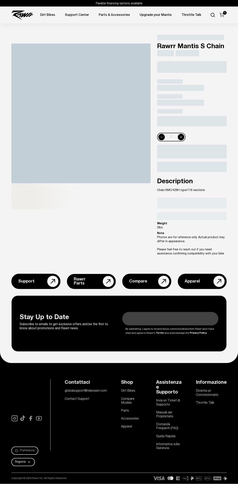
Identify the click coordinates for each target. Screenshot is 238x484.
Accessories (130, 419)
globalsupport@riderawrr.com (86, 391)
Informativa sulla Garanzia (168, 446)
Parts (125, 411)
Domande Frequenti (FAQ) (167, 426)
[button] (23, 462)
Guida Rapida (165, 436)
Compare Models (127, 401)
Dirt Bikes (47, 15)
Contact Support (77, 399)
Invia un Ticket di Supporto (168, 402)
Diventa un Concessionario (207, 393)
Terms (160, 333)
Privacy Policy (198, 333)
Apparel (126, 426)
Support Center (77, 15)
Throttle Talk (205, 403)
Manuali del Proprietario (164, 414)
